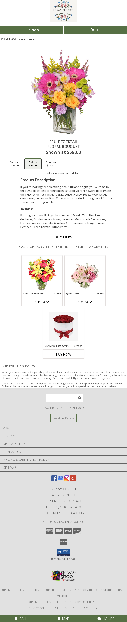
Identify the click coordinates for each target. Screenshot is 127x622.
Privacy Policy (38, 608)
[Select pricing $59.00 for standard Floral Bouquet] (15, 164)
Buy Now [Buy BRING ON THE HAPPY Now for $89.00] (42, 301)
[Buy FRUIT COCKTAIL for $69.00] (63, 237)
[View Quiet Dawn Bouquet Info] (85, 273)
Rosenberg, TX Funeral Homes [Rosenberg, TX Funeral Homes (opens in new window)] (21, 589)
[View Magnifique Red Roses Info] (63, 326)
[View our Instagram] (66, 480)
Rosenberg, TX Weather (44, 602)
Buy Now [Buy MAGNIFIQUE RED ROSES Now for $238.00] (63, 354)
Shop (31, 30)
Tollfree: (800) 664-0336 (63, 513)
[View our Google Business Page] (60, 480)
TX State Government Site (80, 602)
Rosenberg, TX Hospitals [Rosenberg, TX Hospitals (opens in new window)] (62, 589)
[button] (63, 552)
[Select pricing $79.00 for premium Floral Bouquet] (51, 164)
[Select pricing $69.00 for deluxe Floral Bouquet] (33, 164)
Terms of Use (89, 608)
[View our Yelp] (73, 480)
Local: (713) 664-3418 (63, 507)
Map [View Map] (63, 618)
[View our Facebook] (54, 480)
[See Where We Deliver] (63, 417)
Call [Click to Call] (21, 618)
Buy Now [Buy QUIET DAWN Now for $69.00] (85, 301)
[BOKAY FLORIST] (63, 20)
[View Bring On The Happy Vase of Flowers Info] (42, 273)
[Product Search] (64, 398)
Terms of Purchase (64, 608)
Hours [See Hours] (105, 618)
